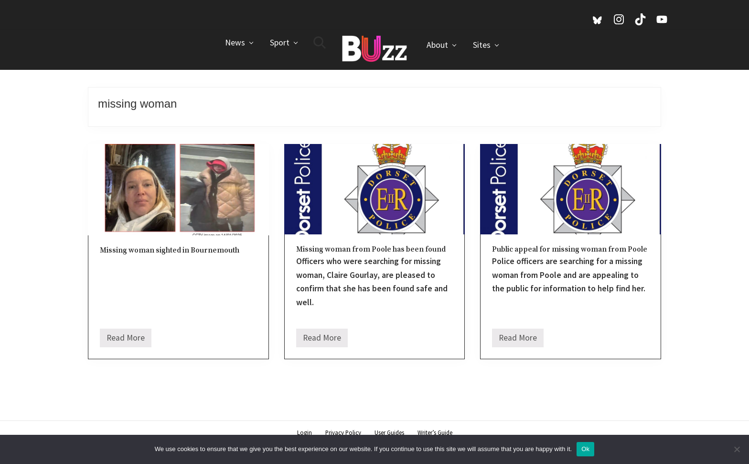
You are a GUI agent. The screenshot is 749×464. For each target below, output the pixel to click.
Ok (585, 449)
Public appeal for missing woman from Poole (569, 249)
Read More (126, 340)
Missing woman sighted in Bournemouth (169, 250)
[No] (737, 449)
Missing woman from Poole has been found (371, 249)
